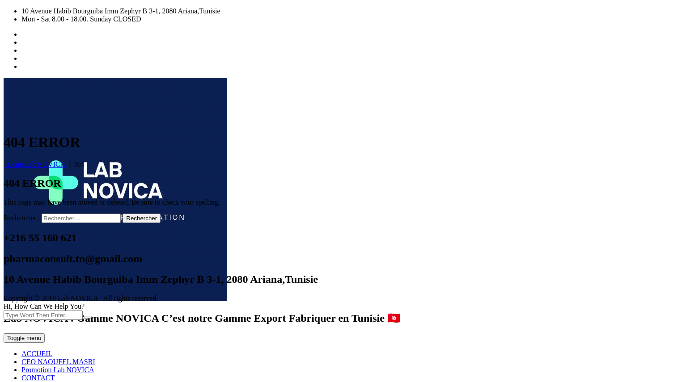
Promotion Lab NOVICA (57, 370)
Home (34, 164)
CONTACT (38, 378)
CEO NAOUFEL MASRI (58, 361)
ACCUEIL (36, 353)
